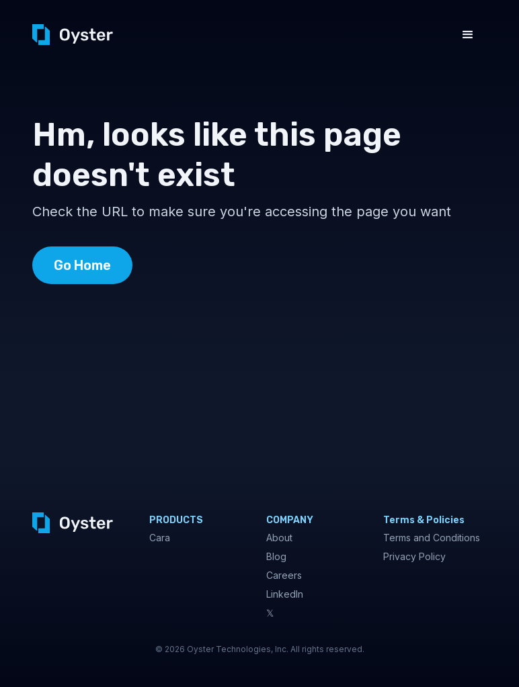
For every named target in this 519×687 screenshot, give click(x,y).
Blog (276, 556)
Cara (159, 537)
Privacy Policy (414, 556)
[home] (72, 34)
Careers (284, 575)
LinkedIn (284, 594)
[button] (468, 35)
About (279, 537)
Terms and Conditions (431, 537)
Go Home (82, 265)
